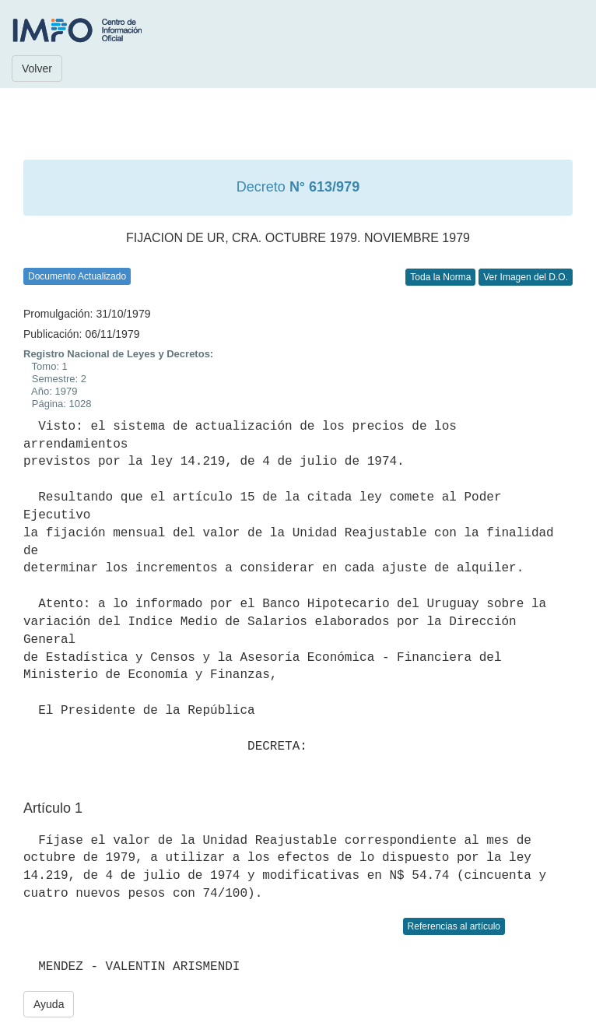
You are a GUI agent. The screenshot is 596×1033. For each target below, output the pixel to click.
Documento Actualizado (77, 276)
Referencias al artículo (454, 926)
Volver (37, 68)
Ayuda (48, 1004)
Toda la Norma (440, 277)
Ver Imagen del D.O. (525, 277)
